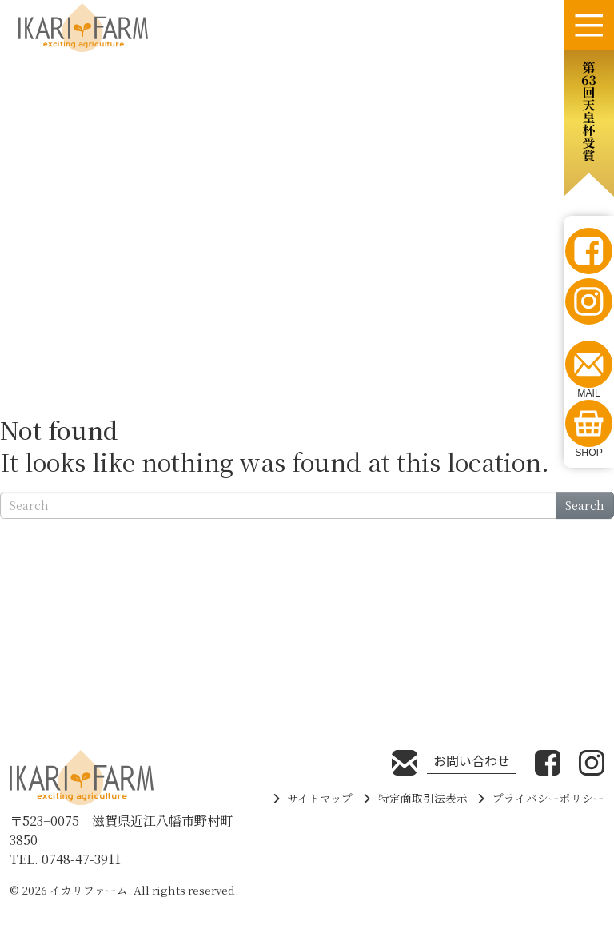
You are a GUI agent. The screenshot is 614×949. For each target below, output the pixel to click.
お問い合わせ (471, 760)
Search (584, 504)
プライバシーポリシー (548, 798)
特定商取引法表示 (423, 798)
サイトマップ (320, 798)
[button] (589, 123)
